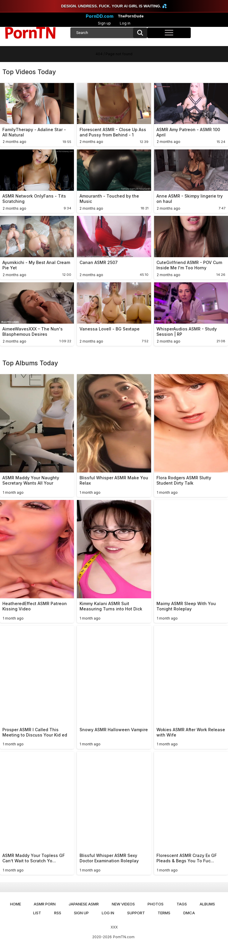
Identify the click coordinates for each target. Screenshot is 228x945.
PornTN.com (124, 937)
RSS (57, 912)
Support (136, 912)
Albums (207, 904)
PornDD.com (100, 16)
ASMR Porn (45, 904)
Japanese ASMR (84, 904)
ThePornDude (131, 16)
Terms (164, 912)
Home (15, 904)
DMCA (189, 912)
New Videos (123, 904)
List (37, 912)
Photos (156, 904)
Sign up (104, 23)
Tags (182, 904)
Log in (125, 23)
